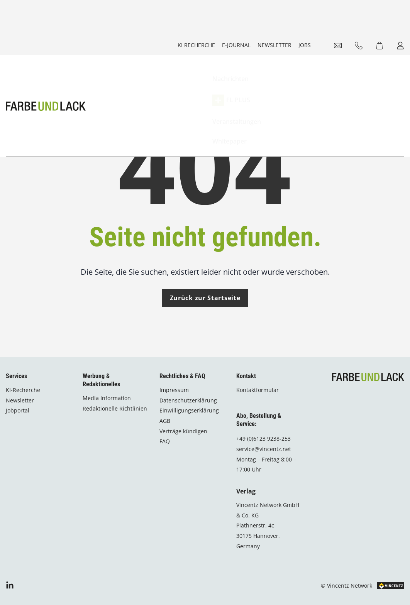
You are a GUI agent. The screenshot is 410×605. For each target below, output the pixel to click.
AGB (164, 420)
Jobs (304, 45)
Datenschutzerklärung (188, 400)
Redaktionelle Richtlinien (115, 407)
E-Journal (236, 45)
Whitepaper (313, 80)
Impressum (174, 389)
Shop (382, 80)
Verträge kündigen (183, 430)
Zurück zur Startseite (205, 310)
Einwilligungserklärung (189, 410)
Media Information (107, 397)
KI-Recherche (23, 389)
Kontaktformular (257, 389)
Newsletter (274, 45)
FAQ (164, 440)
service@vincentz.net (263, 448)
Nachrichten (173, 80)
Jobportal (17, 410)
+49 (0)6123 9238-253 (263, 438)
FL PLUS (216, 80)
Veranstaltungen (265, 80)
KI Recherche (196, 45)
